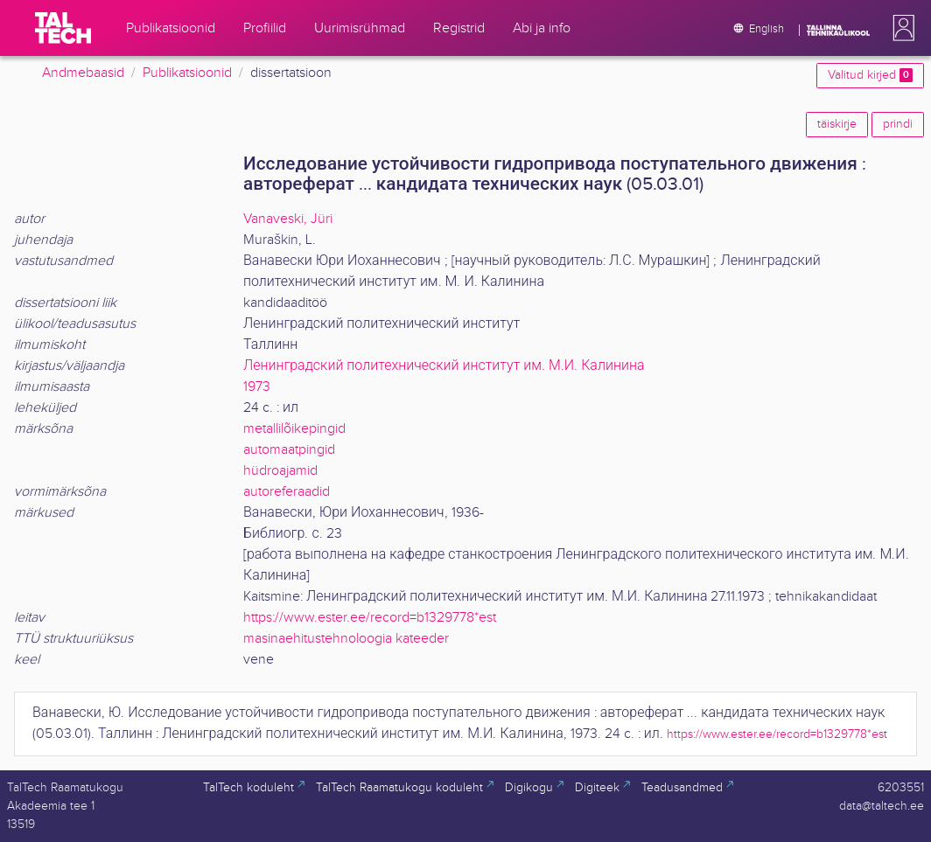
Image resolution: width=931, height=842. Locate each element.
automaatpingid (289, 450)
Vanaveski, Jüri (287, 219)
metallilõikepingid (294, 429)
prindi (898, 124)
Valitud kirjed (870, 75)
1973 (256, 387)
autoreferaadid (286, 492)
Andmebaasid (83, 73)
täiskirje (837, 124)
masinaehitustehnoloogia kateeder (346, 638)
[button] (900, 28)
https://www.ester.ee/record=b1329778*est (369, 617)
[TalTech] (63, 28)
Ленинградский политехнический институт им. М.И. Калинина (443, 366)
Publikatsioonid (187, 73)
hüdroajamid (280, 471)
